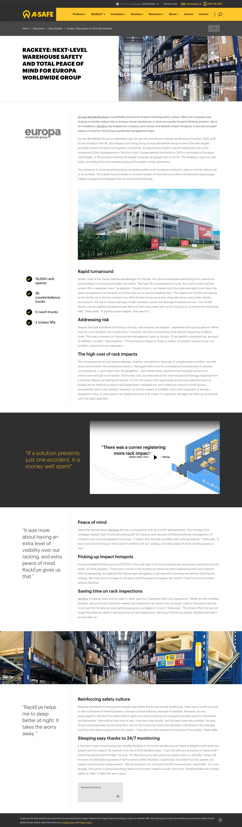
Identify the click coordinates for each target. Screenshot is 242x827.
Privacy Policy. (85, 823)
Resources (155, 14)
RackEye (83, 599)
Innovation (117, 14)
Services (136, 14)
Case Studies (55, 29)
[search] (218, 14)
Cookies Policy (68, 823)
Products (78, 14)
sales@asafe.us (193, 4)
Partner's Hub (170, 4)
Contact (203, 14)
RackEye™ (97, 14)
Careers (188, 14)
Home (25, 29)
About (172, 14)
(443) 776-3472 (214, 4)
